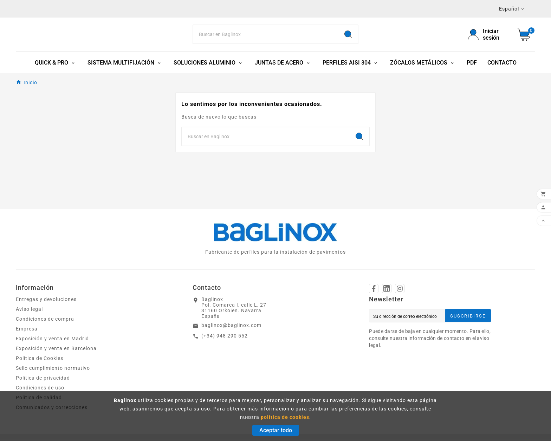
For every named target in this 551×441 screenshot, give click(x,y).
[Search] (266, 35)
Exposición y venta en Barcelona (56, 350)
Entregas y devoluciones (46, 301)
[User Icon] (488, 35)
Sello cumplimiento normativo (53, 370)
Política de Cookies (39, 360)
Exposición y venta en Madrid (52, 340)
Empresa (27, 331)
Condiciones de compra (45, 321)
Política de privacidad (43, 380)
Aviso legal (29, 311)
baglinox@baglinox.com (231, 327)
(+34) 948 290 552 (224, 338)
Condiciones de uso (40, 390)
